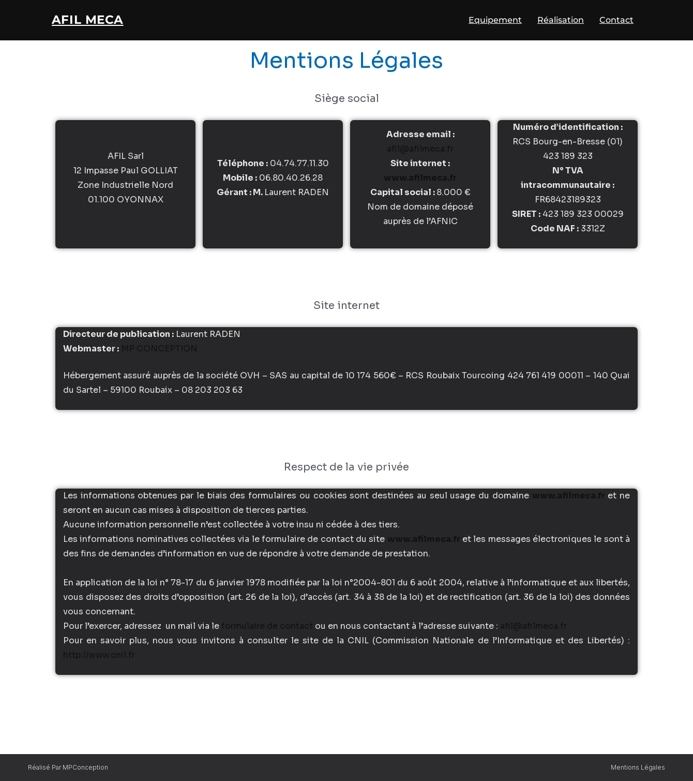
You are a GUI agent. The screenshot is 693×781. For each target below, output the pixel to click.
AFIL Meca (93, 21)
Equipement (495, 21)
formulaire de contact (267, 630)
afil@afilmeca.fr (420, 153)
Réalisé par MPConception (68, 767)
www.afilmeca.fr (420, 182)
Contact (616, 21)
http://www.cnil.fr (99, 659)
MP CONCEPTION (159, 353)
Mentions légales (638, 767)
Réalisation (560, 21)
